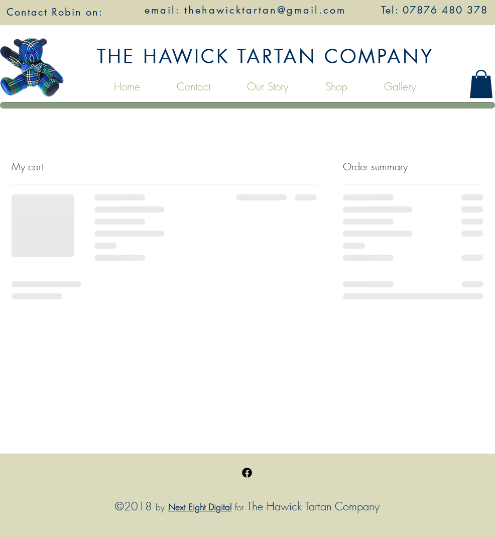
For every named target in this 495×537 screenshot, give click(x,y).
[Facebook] (247, 472)
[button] (481, 84)
